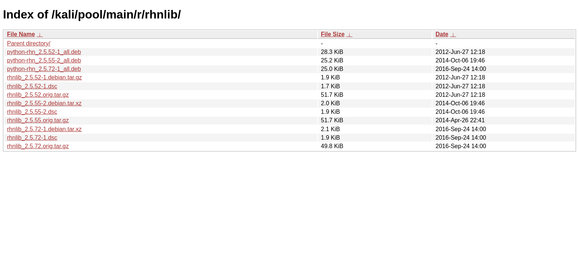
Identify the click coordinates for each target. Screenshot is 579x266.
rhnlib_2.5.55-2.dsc (32, 112)
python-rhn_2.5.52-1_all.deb (44, 52)
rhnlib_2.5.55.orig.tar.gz (38, 120)
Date (441, 34)
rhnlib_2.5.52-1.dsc (32, 86)
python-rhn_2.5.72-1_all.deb (44, 69)
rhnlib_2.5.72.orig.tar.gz (38, 146)
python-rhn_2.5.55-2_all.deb (44, 60)
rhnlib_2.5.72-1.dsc (32, 137)
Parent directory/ (28, 43)
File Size (333, 34)
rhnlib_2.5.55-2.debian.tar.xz (44, 103)
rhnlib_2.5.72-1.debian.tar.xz (44, 129)
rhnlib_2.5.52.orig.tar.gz (38, 95)
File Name (21, 34)
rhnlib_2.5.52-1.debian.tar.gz (44, 77)
